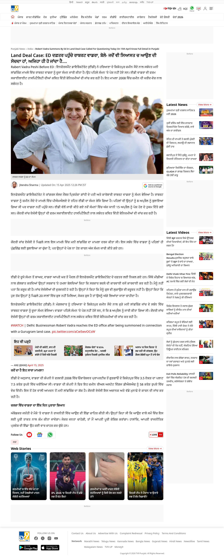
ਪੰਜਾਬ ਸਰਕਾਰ (86, 23)
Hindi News (175, 541)
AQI (185, 8)
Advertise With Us (107, 533)
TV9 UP (108, 546)
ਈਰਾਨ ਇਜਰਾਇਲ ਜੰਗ (131, 23)
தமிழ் (124, 2)
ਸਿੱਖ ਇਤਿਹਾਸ (162, 23)
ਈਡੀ (14, 442)
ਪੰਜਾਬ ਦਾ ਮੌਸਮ (20, 23)
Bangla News (143, 541)
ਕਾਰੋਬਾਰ (141, 17)
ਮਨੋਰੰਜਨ (74, 17)
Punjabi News (18, 48)
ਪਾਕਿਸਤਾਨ (114, 23)
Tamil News (203, 541)
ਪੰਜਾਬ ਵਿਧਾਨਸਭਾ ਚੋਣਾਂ (67, 23)
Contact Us (77, 533)
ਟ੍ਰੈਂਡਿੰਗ (63, 17)
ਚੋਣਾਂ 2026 (178, 17)
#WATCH (17, 325)
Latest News (176, 104)
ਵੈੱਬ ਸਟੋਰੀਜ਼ (86, 17)
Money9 (118, 546)
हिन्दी (71, 2)
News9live (189, 541)
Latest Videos (177, 232)
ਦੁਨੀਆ (53, 17)
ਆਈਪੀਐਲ (148, 23)
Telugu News (108, 541)
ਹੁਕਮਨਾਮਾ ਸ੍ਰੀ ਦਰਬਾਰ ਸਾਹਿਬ (42, 23)
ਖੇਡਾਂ (97, 17)
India (30, 48)
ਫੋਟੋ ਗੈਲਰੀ (165, 17)
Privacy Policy (152, 533)
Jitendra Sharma (28, 185)
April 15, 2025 (36, 365)
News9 (79, 2)
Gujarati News (159, 541)
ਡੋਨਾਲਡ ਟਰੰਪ (100, 23)
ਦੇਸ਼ (45, 17)
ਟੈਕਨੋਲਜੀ (152, 17)
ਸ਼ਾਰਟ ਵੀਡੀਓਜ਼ (33, 17)
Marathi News (91, 541)
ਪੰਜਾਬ (20, 17)
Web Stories (21, 448)
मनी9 (142, 2)
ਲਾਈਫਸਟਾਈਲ (126, 17)
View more (204, 104)
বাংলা (117, 2)
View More (155, 448)
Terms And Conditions (174, 533)
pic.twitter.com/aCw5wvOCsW (73, 331)
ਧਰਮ (104, 17)
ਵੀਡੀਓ (113, 17)
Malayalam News (93, 546)
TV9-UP (150, 2)
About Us (91, 533)
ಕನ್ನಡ (87, 2)
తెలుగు (95, 2)
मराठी (102, 2)
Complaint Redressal (131, 533)
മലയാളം (133, 2)
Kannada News (125, 541)
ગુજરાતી (110, 2)
